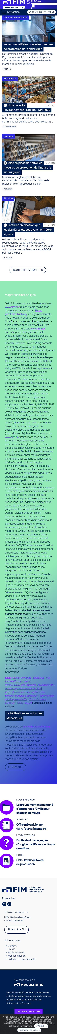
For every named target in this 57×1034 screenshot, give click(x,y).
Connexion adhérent (41, 12)
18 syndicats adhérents (36, 726)
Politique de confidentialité (22, 959)
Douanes (8, 136)
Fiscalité (8, 198)
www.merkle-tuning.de (18, 678)
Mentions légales (16, 956)
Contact (12, 946)
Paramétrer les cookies (29, 1030)
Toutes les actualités (28, 270)
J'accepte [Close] (41, 1026)
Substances (10, 78)
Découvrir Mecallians (28, 1012)
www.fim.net (12, 307)
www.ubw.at (24, 703)
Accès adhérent (16, 952)
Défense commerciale (15, 17)
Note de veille (10, 127)
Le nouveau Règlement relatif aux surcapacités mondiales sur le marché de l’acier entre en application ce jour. (28, 173)
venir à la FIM (16, 929)
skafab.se (38, 678)
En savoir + (15, 767)
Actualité (8, 189)
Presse (11, 949)
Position (7, 69)
